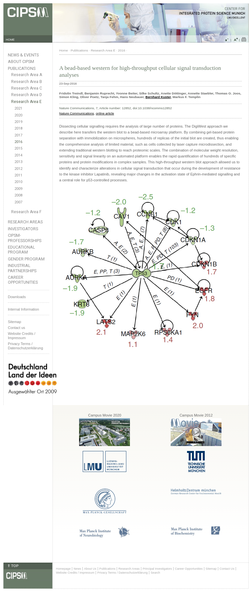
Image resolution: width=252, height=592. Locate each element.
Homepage (63, 568)
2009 (18, 189)
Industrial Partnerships (22, 268)
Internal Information (23, 309)
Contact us (16, 328)
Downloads (17, 297)
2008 (18, 195)
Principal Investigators (157, 568)
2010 (18, 182)
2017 (18, 135)
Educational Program (21, 250)
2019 (18, 122)
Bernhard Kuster (158, 97)
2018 (18, 128)
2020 (18, 115)
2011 (18, 175)
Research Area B (26, 81)
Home (63, 50)
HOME (10, 39)
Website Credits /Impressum (21, 336)
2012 (18, 169)
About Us (90, 568)
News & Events (23, 54)
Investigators (23, 228)
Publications (21, 68)
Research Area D (26, 94)
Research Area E (26, 101)
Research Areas (25, 221)
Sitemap (14, 322)
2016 (18, 142)
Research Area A (26, 74)
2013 (18, 162)
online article (105, 113)
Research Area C (26, 88)
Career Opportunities (23, 280)
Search (155, 572)
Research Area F (26, 212)
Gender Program (26, 258)
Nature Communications (76, 113)
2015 (18, 148)
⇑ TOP (12, 566)
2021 (18, 108)
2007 (18, 202)
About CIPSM (21, 61)
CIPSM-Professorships (24, 238)
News (77, 568)
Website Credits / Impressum (75, 572)
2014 (18, 155)
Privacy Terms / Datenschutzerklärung (25, 346)
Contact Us (227, 568)
